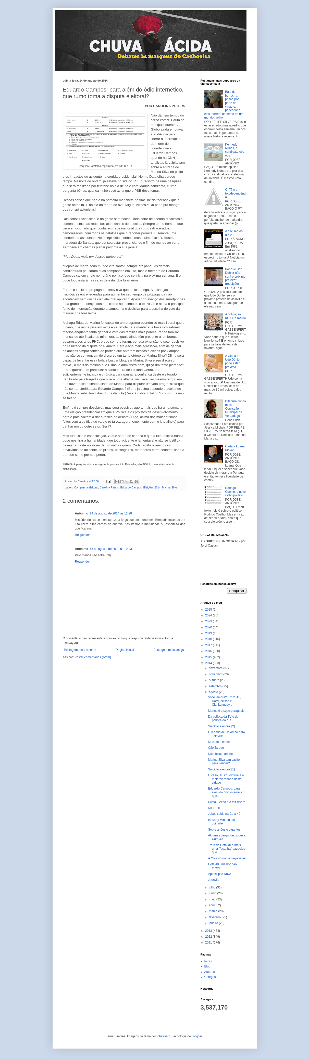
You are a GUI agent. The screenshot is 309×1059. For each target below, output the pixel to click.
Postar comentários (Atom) (93, 657)
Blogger (197, 1036)
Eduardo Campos (131, 487)
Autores (209, 972)
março (213, 911)
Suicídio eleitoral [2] (221, 726)
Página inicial (125, 650)
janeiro (214, 923)
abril (212, 905)
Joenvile (213, 880)
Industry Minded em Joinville (221, 821)
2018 (209, 639)
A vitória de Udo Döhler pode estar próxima (233, 361)
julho (212, 887)
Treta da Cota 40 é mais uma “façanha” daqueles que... (226, 848)
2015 (209, 657)
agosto (214, 692)
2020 (209, 627)
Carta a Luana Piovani (234, 448)
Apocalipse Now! (219, 874)
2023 (209, 621)
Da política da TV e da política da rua (223, 718)
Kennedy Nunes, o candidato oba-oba (235, 150)
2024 (209, 615)
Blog (207, 966)
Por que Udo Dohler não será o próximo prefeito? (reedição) (235, 276)
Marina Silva (169, 487)
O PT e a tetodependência (235, 193)
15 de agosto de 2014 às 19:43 (111, 549)
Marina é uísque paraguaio (226, 711)
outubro (214, 680)
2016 (209, 651)
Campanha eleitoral (86, 487)
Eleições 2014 (151, 487)
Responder (82, 535)
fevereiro (215, 917)
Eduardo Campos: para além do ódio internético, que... (226, 792)
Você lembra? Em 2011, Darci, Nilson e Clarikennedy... (224, 700)
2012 (209, 936)
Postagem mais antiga (169, 650)
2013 (209, 931)
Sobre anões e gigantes (224, 829)
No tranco (214, 808)
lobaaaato (163, 1036)
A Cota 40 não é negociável (226, 858)
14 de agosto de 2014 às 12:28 (111, 513)
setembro (215, 686)
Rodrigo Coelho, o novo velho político (235, 491)
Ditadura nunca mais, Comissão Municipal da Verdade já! (235, 408)
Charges (210, 977)
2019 (209, 633)
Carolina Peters (109, 487)
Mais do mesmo (219, 742)
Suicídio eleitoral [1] (221, 769)
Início (208, 961)
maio (212, 899)
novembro (216, 674)
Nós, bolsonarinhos (221, 754)
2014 (209, 663)
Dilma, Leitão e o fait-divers (226, 802)
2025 (209, 609)
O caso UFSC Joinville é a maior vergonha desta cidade (226, 778)
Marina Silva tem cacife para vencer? (224, 761)
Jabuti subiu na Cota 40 (224, 814)
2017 (209, 645)
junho (213, 893)
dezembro (216, 668)
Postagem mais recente (80, 650)
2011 (209, 942)
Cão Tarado (216, 748)
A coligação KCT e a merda (235, 316)
